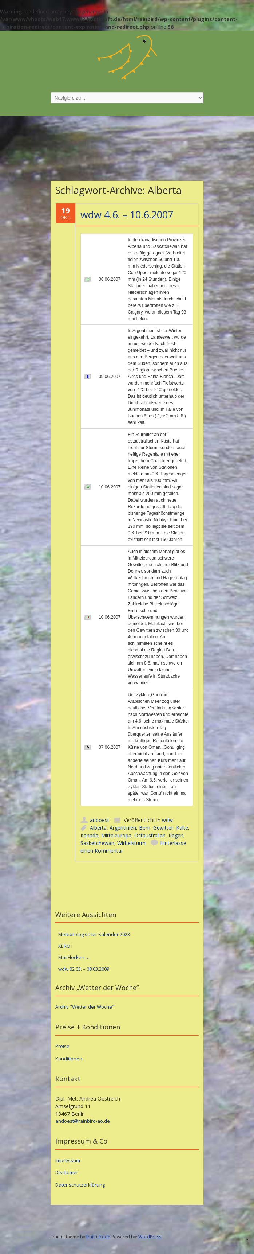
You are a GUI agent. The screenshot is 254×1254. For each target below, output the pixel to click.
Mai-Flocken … (74, 957)
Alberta (98, 827)
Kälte (182, 827)
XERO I (65, 946)
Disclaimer (66, 1172)
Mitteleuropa (116, 835)
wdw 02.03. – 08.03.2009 (83, 969)
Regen (175, 835)
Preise (62, 1046)
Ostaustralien (150, 835)
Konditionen (68, 1058)
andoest (99, 820)
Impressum (67, 1160)
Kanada (89, 835)
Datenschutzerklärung (80, 1184)
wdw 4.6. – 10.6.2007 (126, 214)
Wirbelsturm (131, 843)
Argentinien (123, 827)
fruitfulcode (98, 1237)
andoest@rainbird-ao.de (82, 1121)
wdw (167, 820)
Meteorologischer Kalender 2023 (94, 934)
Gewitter (163, 827)
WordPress (149, 1237)
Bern (144, 827)
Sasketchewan (97, 843)
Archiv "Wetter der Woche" (84, 1007)
